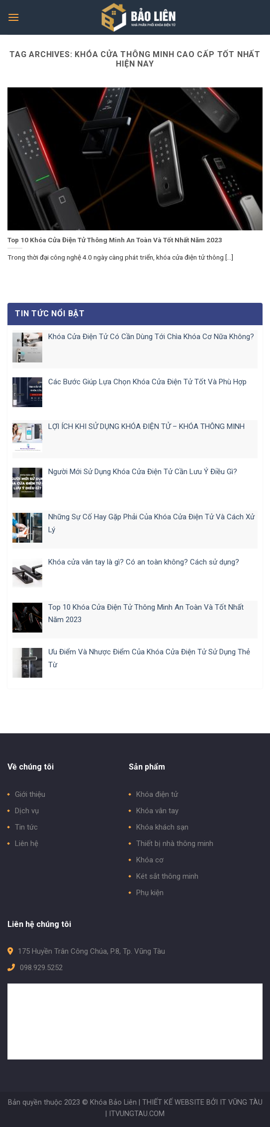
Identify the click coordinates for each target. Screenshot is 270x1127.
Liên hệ (26, 843)
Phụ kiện (150, 892)
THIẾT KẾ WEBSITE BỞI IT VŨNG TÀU (202, 1102)
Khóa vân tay (157, 810)
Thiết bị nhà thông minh (174, 843)
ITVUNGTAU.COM (137, 1114)
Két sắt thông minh (167, 876)
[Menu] (13, 17)
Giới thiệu (30, 794)
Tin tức (26, 827)
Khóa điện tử (157, 794)
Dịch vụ (27, 810)
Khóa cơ (150, 859)
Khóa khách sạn (162, 827)
